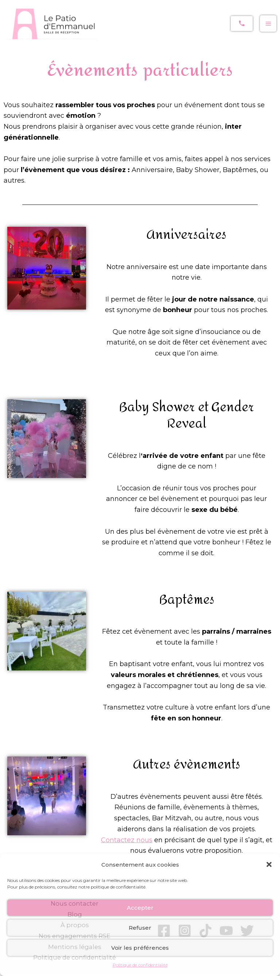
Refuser (140, 927)
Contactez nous (126, 840)
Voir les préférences (140, 947)
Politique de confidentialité (140, 965)
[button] (269, 864)
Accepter (140, 907)
